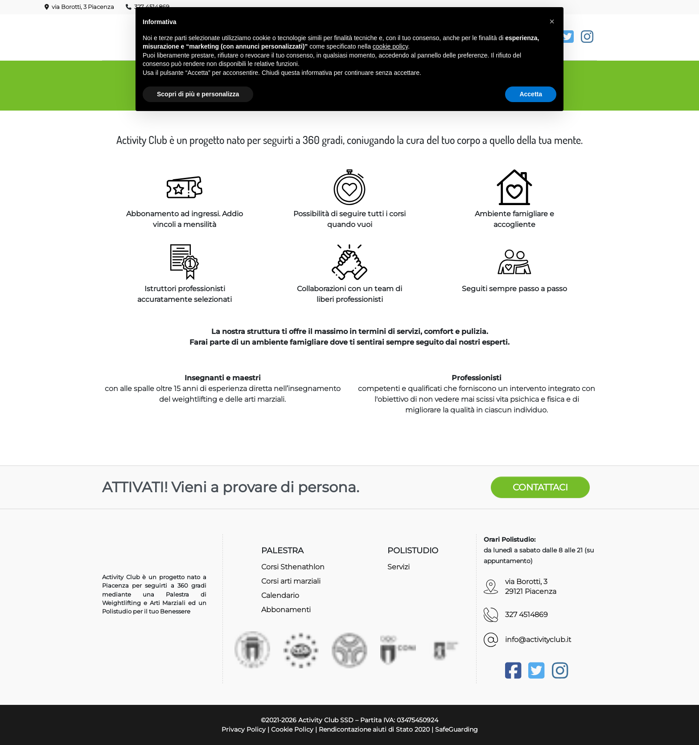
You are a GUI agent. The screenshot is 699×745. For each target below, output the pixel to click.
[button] (552, 21)
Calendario (280, 595)
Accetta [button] (530, 94)
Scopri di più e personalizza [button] (198, 94)
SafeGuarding (456, 729)
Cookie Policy (292, 729)
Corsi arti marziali (291, 581)
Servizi (398, 567)
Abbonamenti (286, 609)
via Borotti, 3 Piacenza (79, 7)
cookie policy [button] (390, 46)
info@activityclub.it (538, 639)
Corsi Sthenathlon (293, 567)
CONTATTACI (540, 487)
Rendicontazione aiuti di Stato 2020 (374, 729)
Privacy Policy (244, 729)
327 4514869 (526, 614)
